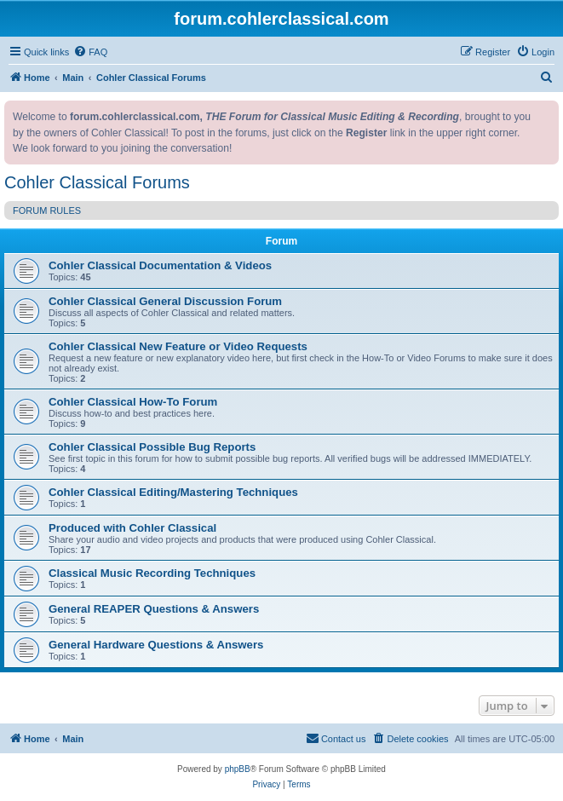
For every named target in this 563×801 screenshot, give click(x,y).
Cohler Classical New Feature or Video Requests (178, 346)
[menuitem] (90, 52)
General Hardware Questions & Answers (156, 644)
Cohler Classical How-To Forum (133, 401)
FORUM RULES (47, 210)
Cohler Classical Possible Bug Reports (152, 447)
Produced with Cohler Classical (132, 528)
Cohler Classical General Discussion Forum (165, 301)
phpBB (237, 769)
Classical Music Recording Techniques (152, 573)
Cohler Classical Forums (97, 182)
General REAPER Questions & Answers (154, 608)
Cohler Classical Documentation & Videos (160, 265)
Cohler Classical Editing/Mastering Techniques (173, 492)
